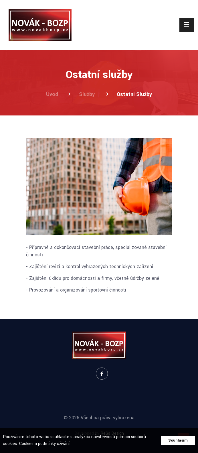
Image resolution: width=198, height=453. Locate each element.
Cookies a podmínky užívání (44, 444)
